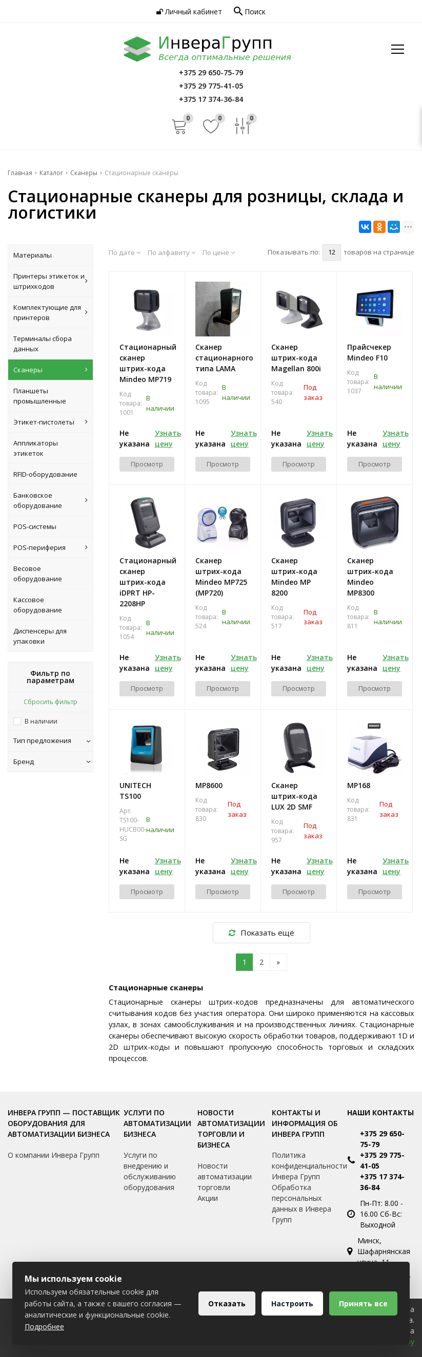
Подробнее (44, 1326)
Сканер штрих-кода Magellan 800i (296, 357)
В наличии (41, 721)
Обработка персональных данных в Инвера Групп (301, 1203)
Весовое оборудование (37, 573)
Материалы (32, 255)
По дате (124, 252)
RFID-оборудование (45, 474)
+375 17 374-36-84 (382, 1182)
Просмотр (147, 464)
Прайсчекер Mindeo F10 (369, 352)
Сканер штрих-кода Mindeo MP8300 (370, 577)
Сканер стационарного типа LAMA (222, 357)
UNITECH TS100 (135, 790)
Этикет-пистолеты (50, 422)
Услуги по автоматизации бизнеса (157, 1123)
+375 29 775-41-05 (382, 1160)
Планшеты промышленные (39, 396)
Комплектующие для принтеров (50, 312)
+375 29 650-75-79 (382, 1139)
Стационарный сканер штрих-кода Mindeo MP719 (146, 363)
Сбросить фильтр (50, 701)
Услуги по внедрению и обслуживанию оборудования (150, 1171)
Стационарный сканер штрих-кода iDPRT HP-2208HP (146, 582)
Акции (207, 1198)
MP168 (358, 785)
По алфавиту (171, 252)
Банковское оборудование (50, 500)
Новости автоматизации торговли (224, 1176)
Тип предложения (51, 740)
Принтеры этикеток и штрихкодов (50, 281)
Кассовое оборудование (37, 604)
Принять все (363, 1303)
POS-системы (34, 526)
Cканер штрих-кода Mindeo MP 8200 (294, 577)
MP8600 (209, 785)
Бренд (51, 761)
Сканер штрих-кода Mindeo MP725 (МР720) (221, 577)
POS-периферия (50, 547)
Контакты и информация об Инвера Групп (304, 1123)
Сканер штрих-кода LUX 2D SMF (294, 796)
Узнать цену (168, 438)
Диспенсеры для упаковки (40, 636)
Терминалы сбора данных (42, 343)
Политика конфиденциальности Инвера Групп (309, 1165)
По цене (219, 252)
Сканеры (50, 370)
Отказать (227, 1303)
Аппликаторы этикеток (35, 448)
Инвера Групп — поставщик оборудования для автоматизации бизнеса (64, 1123)
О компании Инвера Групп (53, 1155)
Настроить (292, 1303)
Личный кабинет (189, 11)
